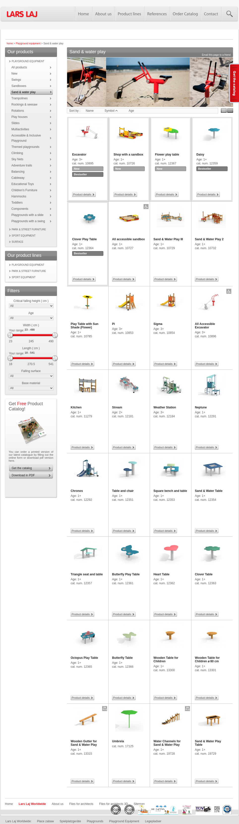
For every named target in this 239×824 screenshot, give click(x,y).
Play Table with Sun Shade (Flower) (84, 325)
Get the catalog (22, 468)
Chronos (77, 491)
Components (19, 209)
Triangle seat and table (87, 574)
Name (90, 110)
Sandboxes (18, 86)
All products (19, 67)
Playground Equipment (124, 821)
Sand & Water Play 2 (209, 239)
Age (30, 313)
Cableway (18, 178)
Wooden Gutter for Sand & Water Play (84, 743)
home (10, 43)
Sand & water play (23, 92)
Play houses (19, 117)
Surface (17, 241)
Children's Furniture (24, 190)
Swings (16, 79)
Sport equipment (23, 235)
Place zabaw (45, 821)
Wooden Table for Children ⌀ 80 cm (207, 659)
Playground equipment (28, 43)
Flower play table (167, 154)
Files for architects (81, 804)
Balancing (18, 171)
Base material (31, 383)
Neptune (201, 407)
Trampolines (19, 98)
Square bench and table (170, 491)
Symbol (111, 110)
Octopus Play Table (84, 658)
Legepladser (153, 821)
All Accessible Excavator (205, 325)
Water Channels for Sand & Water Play (167, 743)
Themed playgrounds (25, 147)
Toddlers (17, 202)
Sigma (157, 324)
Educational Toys (22, 184)
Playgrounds (95, 821)
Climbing (17, 153)
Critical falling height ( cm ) (30, 301)
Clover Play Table (84, 239)
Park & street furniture (29, 229)
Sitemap (139, 804)
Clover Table (203, 574)
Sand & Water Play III (168, 239)
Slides (15, 123)
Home (9, 804)
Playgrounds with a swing (28, 221)
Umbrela (118, 741)
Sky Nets (17, 159)
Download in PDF (23, 475)
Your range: (16, 330)
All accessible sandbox (128, 239)
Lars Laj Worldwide (32, 804)
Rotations (17, 110)
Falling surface (31, 371)
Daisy (200, 154)
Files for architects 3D (113, 804)
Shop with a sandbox (128, 154)
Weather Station (164, 407)
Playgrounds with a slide (27, 215)
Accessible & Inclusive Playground (26, 138)
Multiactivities (20, 129)
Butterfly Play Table (126, 574)
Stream (117, 407)
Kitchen (76, 407)
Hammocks (18, 196)
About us (57, 804)
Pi (113, 324)
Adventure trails (21, 165)
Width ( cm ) (31, 325)
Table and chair (123, 491)
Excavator (79, 154)
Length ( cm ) (31, 348)
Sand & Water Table (208, 491)
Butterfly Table (122, 658)
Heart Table (161, 574)
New (14, 73)
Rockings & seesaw (24, 104)
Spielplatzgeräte (70, 821)
